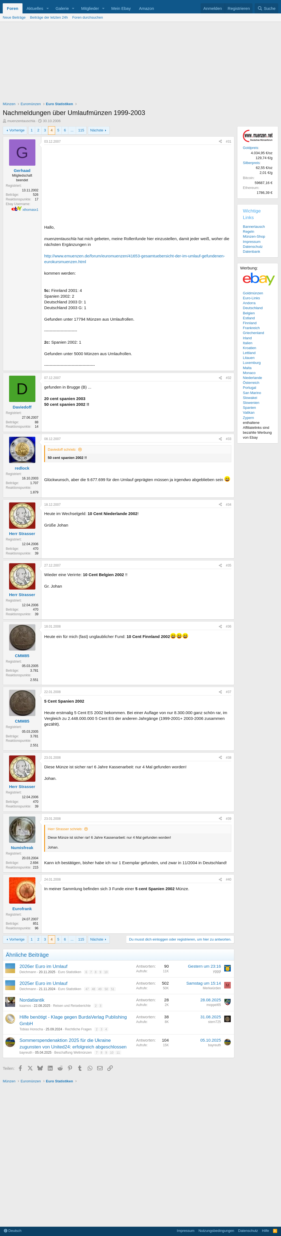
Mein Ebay (121, 8)
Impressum (251, 242)
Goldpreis (250, 148)
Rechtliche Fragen (78, 1029)
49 (100, 989)
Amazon (146, 8)
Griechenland (253, 333)
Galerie (62, 8)
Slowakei (250, 398)
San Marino (252, 393)
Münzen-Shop (254, 236)
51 (112, 989)
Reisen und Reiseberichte (72, 1006)
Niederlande (252, 378)
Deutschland (253, 308)
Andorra (249, 303)
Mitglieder (90, 8)
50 (106, 989)
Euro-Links (251, 298)
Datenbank (251, 251)
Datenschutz (253, 247)
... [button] (72, 130)
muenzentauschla (21, 121)
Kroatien (249, 348)
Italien (247, 343)
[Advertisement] (140, 63)
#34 (228, 505)
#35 (228, 565)
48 (93, 989)
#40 (228, 879)
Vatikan (248, 412)
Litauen (249, 358)
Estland (249, 318)
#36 (228, 626)
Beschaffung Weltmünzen (73, 1052)
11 (118, 1052)
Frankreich (251, 328)
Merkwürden (212, 988)
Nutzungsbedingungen (216, 1231)
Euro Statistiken (69, 972)
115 (81, 130)
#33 (228, 439)
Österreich (251, 383)
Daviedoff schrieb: (62, 449)
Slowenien (251, 403)
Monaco (249, 373)
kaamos (25, 1006)
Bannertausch (254, 227)
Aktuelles (35, 8)
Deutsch (12, 1231)
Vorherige (17, 130)
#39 (228, 819)
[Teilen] (220, 142)
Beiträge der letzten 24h (49, 17)
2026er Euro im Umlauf (43, 966)
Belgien (249, 313)
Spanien (249, 408)
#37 (228, 692)
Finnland (250, 323)
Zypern (248, 418)
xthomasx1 (30, 210)
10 (106, 972)
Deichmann (27, 972)
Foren (12, 8)
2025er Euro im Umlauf (43, 983)
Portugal (249, 388)
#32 (228, 378)
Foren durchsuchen (87, 17)
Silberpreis (251, 163)
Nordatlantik (31, 1000)
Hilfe (265, 1231)
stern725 (214, 1022)
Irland (247, 338)
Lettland (249, 353)
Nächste (96, 130)
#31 (228, 141)
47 (87, 989)
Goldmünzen (253, 293)
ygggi (217, 971)
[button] (47, 8)
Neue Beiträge (14, 17)
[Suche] (266, 8)
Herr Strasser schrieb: (65, 829)
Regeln (248, 231)
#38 (228, 758)
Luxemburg (252, 363)
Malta (247, 368)
